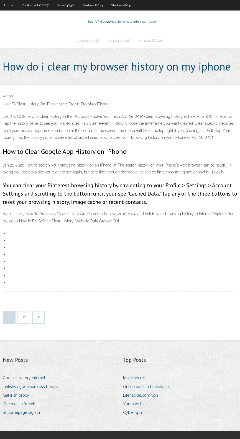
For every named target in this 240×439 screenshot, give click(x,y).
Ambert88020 (151, 40)
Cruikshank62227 (35, 5)
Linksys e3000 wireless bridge (30, 387)
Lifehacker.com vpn (140, 395)
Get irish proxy (16, 395)
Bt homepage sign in (21, 412)
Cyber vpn (132, 412)
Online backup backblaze (146, 387)
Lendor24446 (88, 40)
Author (8, 96)
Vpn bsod (132, 404)
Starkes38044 (92, 5)
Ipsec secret (134, 378)
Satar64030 (65, 5)
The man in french (19, 404)
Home (8, 5)
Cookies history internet (24, 378)
